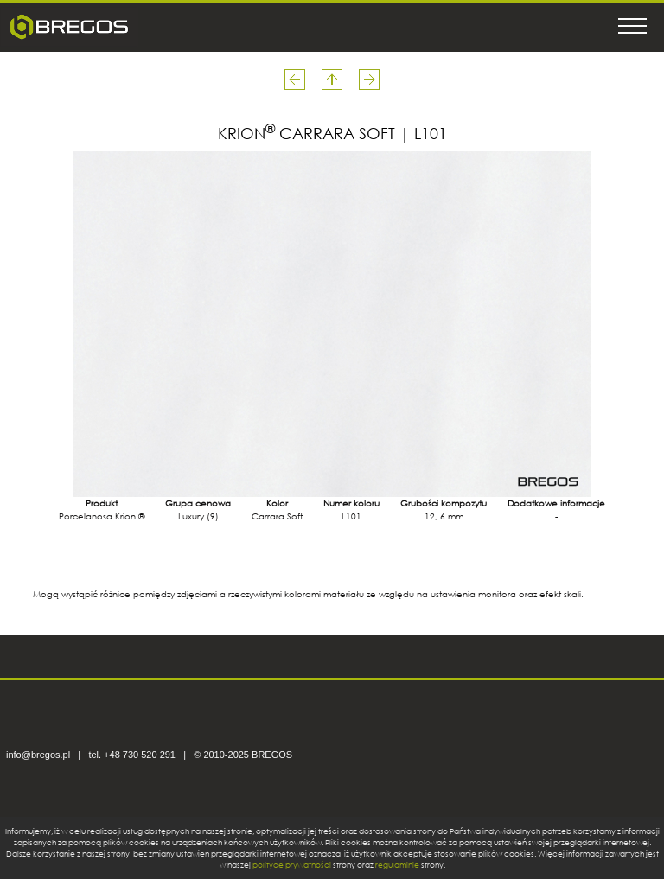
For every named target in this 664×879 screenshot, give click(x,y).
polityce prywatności (291, 864)
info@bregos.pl (38, 754)
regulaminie (397, 864)
